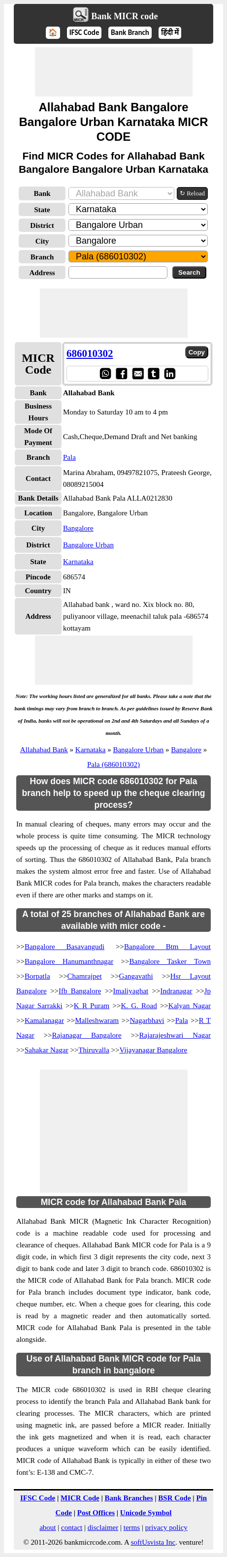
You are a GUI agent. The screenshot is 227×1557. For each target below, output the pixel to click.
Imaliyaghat (131, 991)
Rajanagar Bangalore (86, 1035)
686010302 (89, 353)
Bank (41, 193)
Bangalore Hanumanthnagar (69, 961)
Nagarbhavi (147, 1020)
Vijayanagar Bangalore (153, 1050)
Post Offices (96, 1513)
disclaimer (103, 1527)
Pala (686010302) (113, 764)
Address (42, 273)
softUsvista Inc (153, 1542)
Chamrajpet (84, 976)
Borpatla (37, 976)
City (42, 241)
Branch (42, 257)
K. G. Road (139, 1006)
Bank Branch (130, 32)
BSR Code (174, 1498)
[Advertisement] (114, 71)
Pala (69, 457)
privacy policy (166, 1527)
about (47, 1527)
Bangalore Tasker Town (170, 961)
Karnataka (78, 562)
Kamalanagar (44, 1020)
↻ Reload (192, 193)
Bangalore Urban (88, 545)
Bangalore (78, 528)
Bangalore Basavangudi (64, 947)
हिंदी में (170, 32)
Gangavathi (136, 976)
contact (71, 1527)
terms (132, 1527)
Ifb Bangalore (80, 991)
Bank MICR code (124, 16)
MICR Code (80, 1498)
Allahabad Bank (44, 750)
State (42, 210)
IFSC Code (84, 32)
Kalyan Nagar (189, 1006)
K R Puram (91, 1006)
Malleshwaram (97, 1020)
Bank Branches (129, 1498)
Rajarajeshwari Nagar (175, 1035)
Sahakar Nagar (46, 1050)
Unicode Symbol (146, 1513)
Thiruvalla (93, 1050)
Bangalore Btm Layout (167, 947)
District (42, 225)
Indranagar (176, 991)
